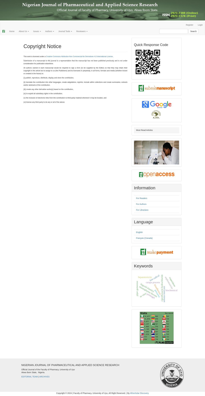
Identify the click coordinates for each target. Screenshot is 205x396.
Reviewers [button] (82, 31)
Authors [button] (49, 31)
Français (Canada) (144, 238)
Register (189, 25)
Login (200, 25)
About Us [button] (24, 31)
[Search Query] (173, 31)
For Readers (141, 198)
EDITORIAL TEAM (29, 377)
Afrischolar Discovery (139, 393)
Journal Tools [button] (65, 31)
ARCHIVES (44, 377)
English (139, 232)
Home (12, 31)
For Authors (141, 204)
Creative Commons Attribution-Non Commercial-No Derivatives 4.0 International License (79, 56)
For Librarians (142, 210)
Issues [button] (37, 31)
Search (193, 31)
